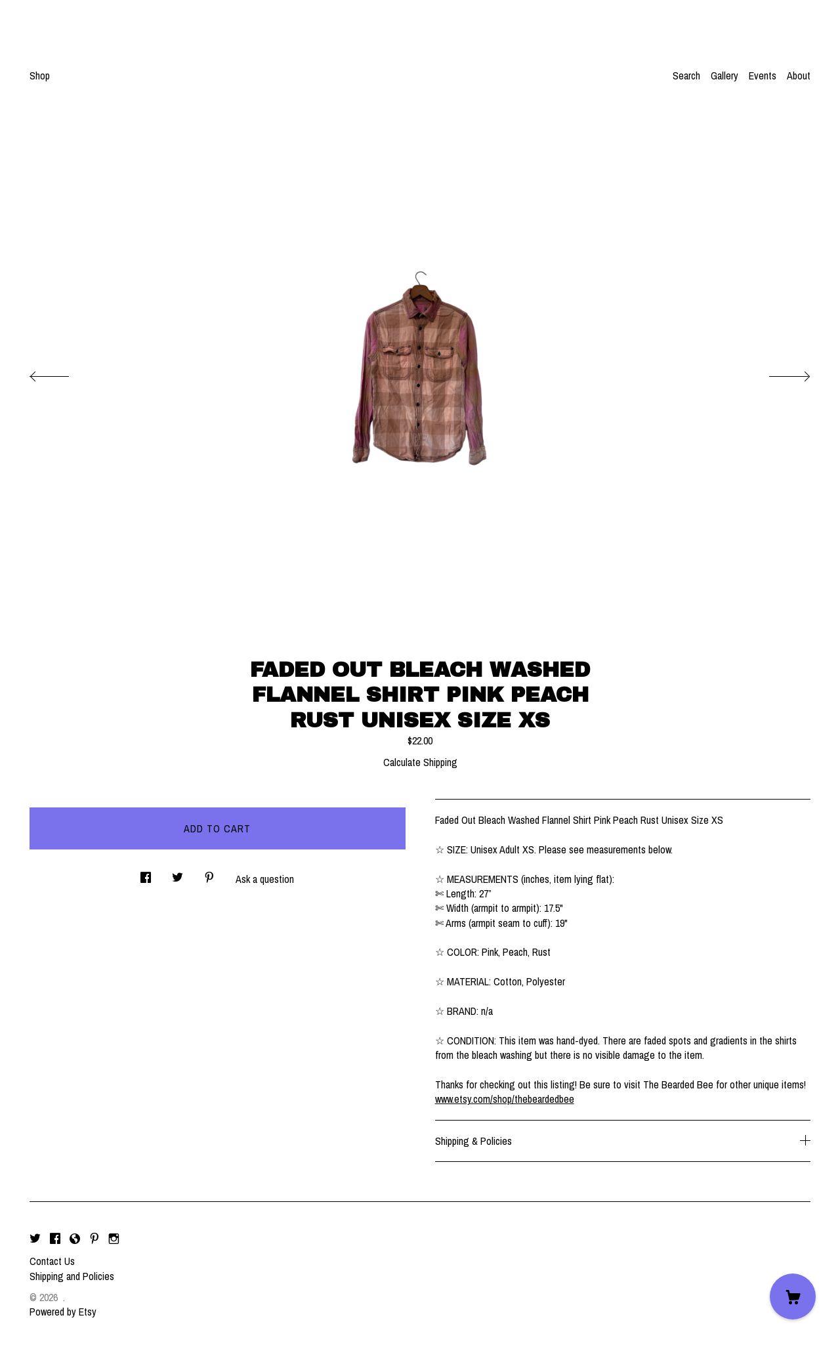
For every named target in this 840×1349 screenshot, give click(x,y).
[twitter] (35, 1238)
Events (762, 75)
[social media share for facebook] (145, 873)
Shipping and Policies (72, 1276)
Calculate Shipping (420, 762)
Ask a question (265, 879)
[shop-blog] (75, 1238)
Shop (40, 75)
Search (686, 75)
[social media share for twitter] (177, 873)
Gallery (724, 75)
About (798, 75)
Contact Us (52, 1261)
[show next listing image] (777, 373)
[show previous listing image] (62, 373)
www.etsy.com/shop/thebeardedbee (504, 1099)
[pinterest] (94, 1238)
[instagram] (114, 1238)
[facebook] (55, 1238)
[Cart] (793, 1296)
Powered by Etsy (63, 1311)
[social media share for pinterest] (209, 873)
